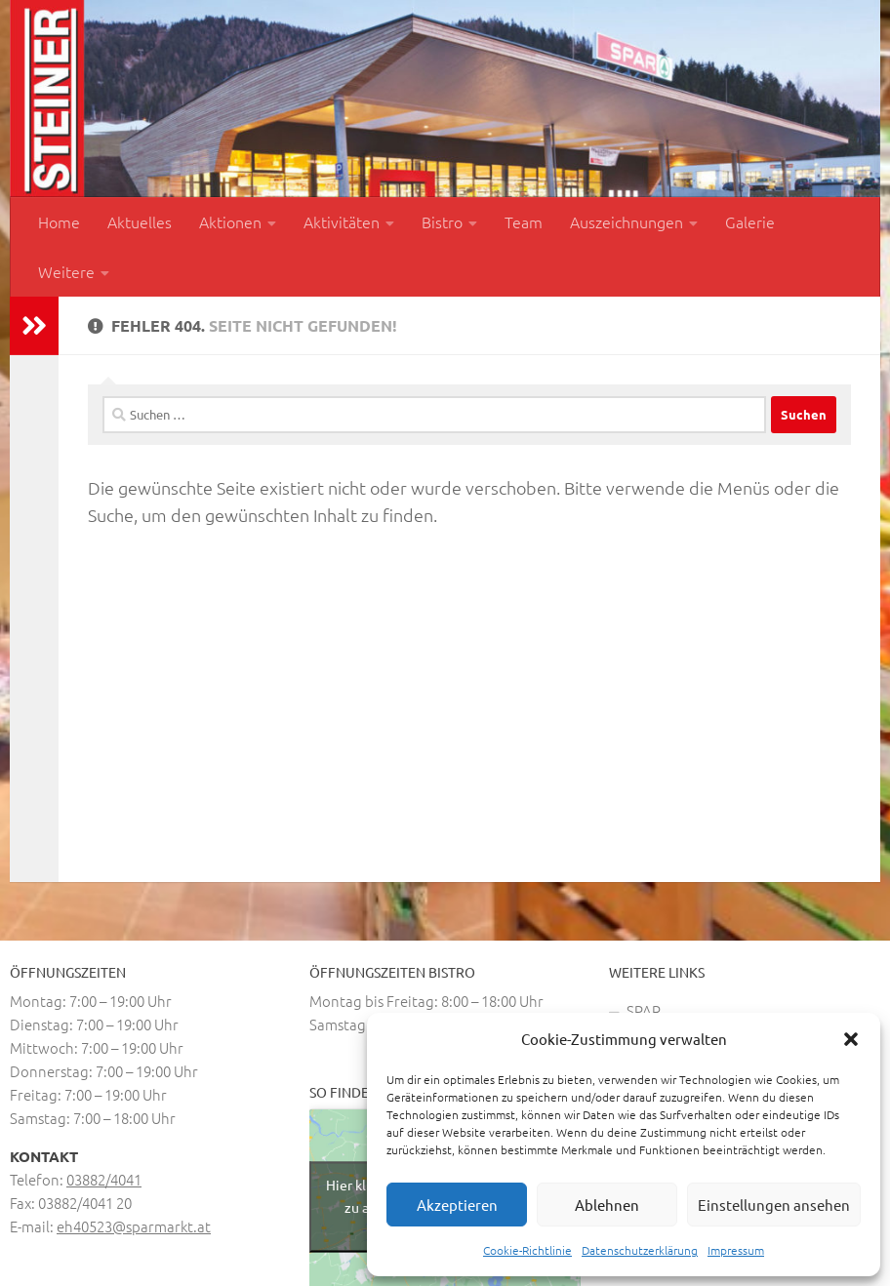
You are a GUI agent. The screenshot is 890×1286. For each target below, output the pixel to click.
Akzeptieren (457, 1204)
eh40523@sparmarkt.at (134, 1226)
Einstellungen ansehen (774, 1204)
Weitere (66, 271)
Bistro (442, 221)
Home (59, 221)
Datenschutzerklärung (640, 1250)
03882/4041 (104, 1179)
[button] (851, 1039)
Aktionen (230, 221)
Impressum (736, 1250)
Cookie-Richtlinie (527, 1250)
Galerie (750, 221)
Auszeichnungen (626, 221)
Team (524, 221)
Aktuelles (139, 221)
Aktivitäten (341, 221)
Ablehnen (607, 1204)
